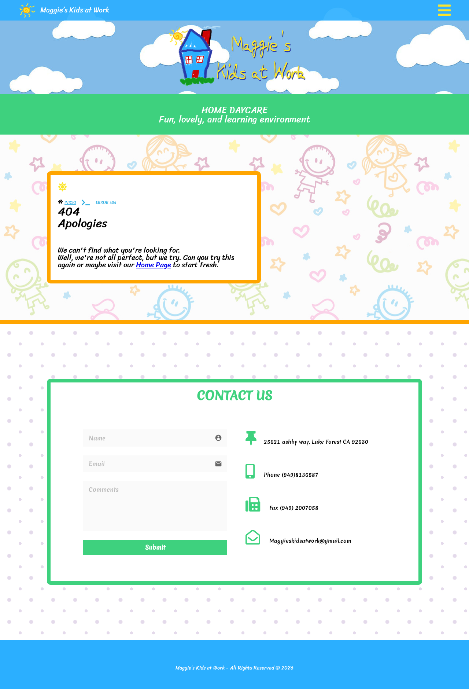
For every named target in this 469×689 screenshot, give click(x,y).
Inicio (70, 202)
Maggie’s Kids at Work (75, 10)
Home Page (153, 265)
